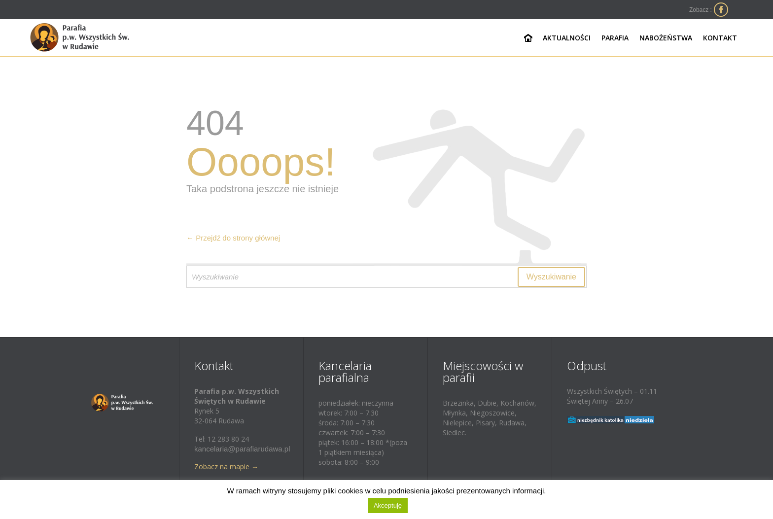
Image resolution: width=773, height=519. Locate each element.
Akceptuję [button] (388, 505)
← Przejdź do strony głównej (233, 238)
